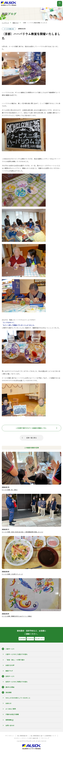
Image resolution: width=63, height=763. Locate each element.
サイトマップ (45, 738)
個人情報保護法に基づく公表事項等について (43, 736)
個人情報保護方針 (22, 736)
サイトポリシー (9, 736)
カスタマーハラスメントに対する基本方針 (26, 738)
